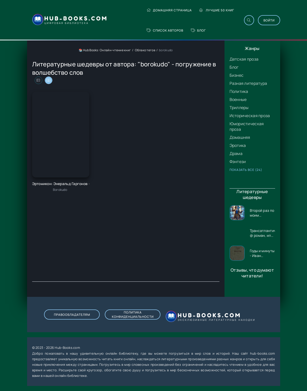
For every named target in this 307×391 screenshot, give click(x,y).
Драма (236, 153)
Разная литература (248, 83)
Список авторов (165, 30)
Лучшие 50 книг (216, 10)
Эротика (238, 145)
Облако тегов (145, 50)
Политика (239, 91)
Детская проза (244, 59)
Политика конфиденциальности (133, 314)
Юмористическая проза (247, 126)
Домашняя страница (169, 10)
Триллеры (239, 107)
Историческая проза (250, 115)
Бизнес (237, 75)
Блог (198, 30)
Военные (238, 99)
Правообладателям (72, 314)
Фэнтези (238, 161)
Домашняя (240, 137)
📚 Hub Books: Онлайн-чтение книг (105, 50)
